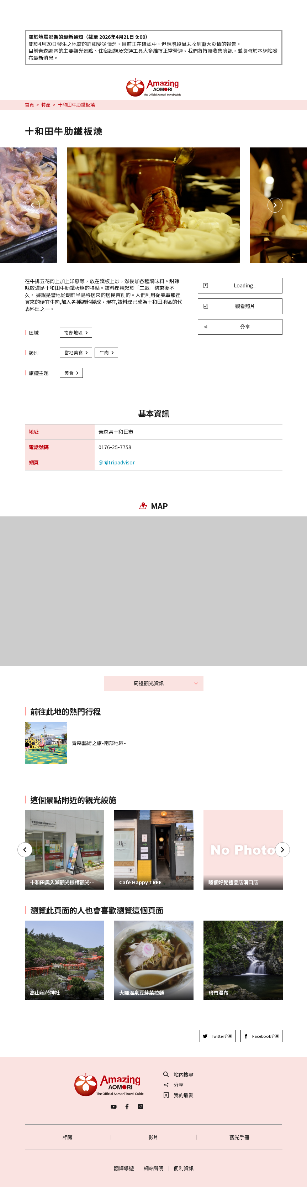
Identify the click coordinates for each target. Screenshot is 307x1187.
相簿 (68, 1137)
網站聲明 (154, 1168)
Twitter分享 (217, 1036)
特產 (46, 104)
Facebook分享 (261, 1036)
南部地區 (76, 332)
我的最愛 (179, 1095)
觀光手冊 (239, 1137)
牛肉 (107, 352)
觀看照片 (229, 305)
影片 (153, 1137)
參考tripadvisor (117, 462)
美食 (71, 372)
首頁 (29, 104)
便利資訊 (184, 1168)
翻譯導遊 (124, 1168)
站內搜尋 (179, 1074)
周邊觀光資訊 (166, 683)
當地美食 (76, 352)
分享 (226, 326)
